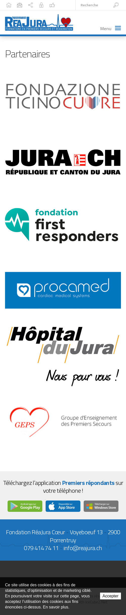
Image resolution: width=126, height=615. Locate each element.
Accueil (8, 5)
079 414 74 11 (41, 547)
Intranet (41, 5)
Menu (110, 28)
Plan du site (30, 5)
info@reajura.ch (83, 547)
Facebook (52, 5)
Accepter (110, 596)
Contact (19, 5)
